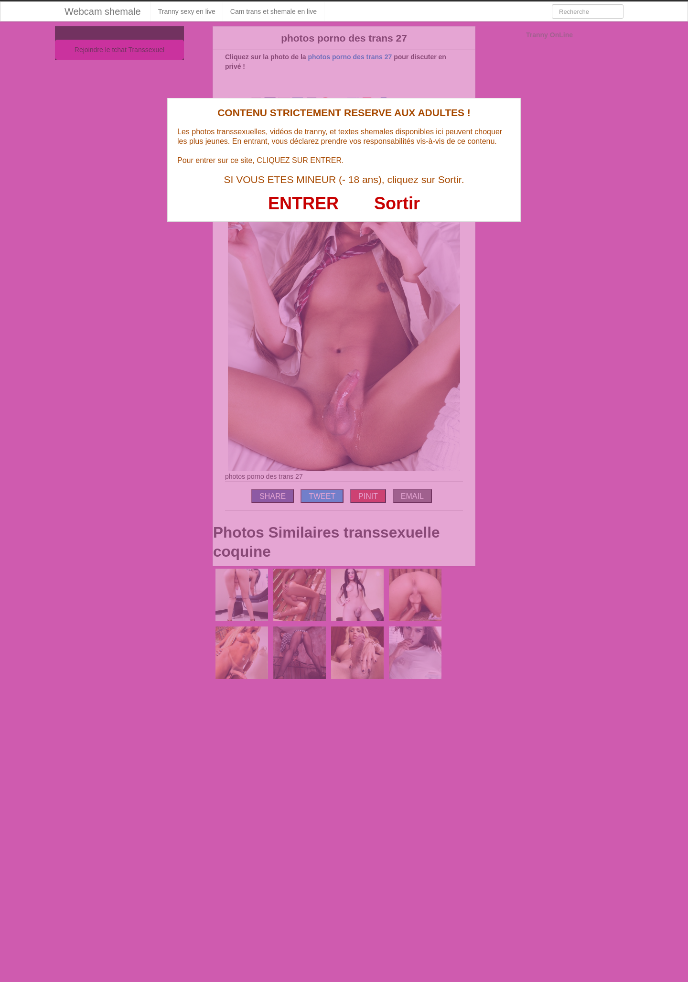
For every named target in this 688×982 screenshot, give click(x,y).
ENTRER (303, 203)
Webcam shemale (102, 11)
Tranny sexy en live (186, 11)
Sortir (397, 203)
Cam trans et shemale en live (273, 11)
